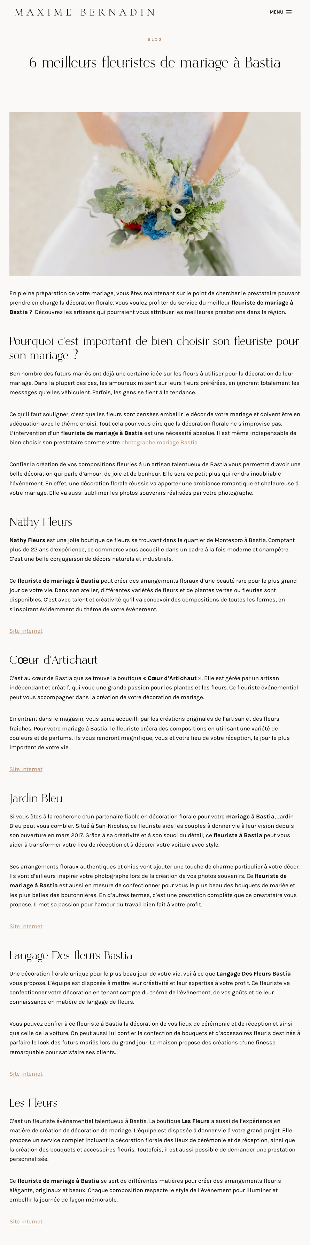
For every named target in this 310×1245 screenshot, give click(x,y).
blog (155, 39)
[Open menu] (282, 12)
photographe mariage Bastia (159, 442)
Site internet (25, 630)
